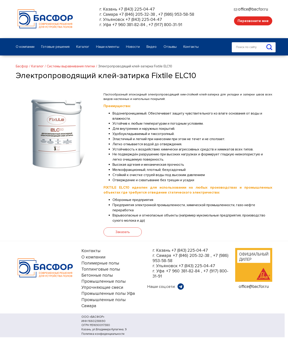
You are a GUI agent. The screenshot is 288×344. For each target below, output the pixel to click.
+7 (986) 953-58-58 (176, 14)
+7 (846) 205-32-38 (137, 14)
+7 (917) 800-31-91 (165, 24)
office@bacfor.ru (253, 9)
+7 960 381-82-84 (128, 24)
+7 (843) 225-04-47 (136, 9)
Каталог (37, 66)
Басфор (22, 66)
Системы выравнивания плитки (71, 66)
